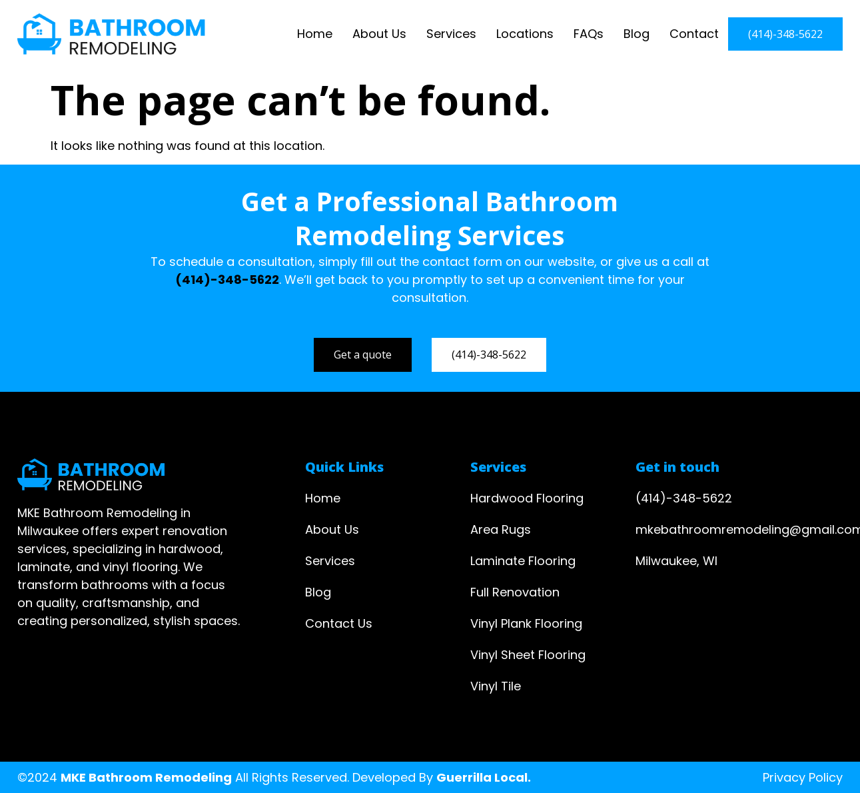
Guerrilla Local (482, 777)
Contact (694, 34)
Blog (636, 34)
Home (314, 34)
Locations (525, 34)
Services (451, 34)
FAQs (589, 34)
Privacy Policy (803, 777)
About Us (379, 34)
